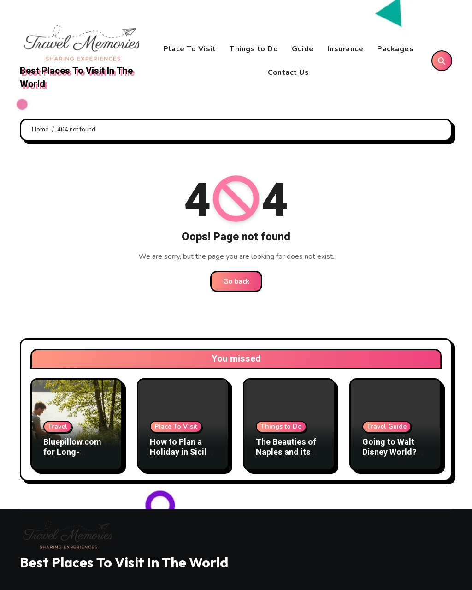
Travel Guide (387, 426)
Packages (395, 49)
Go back (236, 281)
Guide (303, 49)
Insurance (346, 49)
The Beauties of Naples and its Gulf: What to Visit (286, 457)
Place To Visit (189, 49)
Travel (57, 426)
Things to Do (254, 49)
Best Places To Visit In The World (76, 77)
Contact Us (288, 72)
